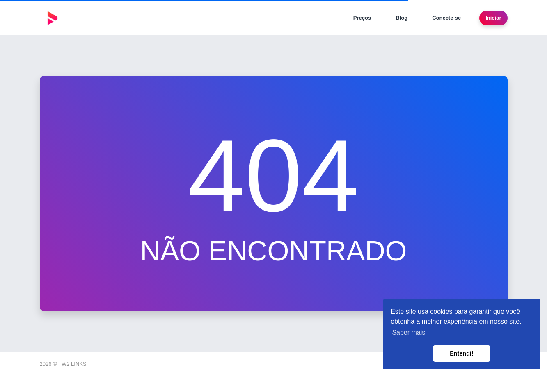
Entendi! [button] (462, 353)
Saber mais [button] (408, 332)
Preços (362, 18)
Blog (401, 18)
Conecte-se (446, 18)
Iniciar (493, 18)
